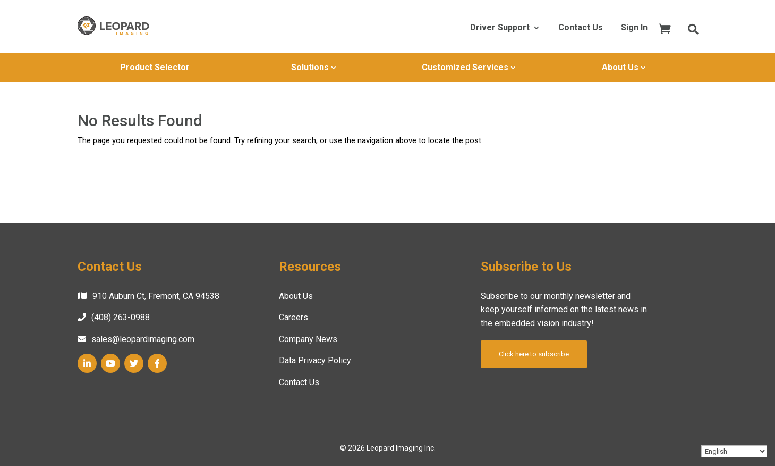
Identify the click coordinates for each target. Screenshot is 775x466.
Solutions (310, 67)
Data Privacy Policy (315, 360)
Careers (293, 317)
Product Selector (155, 67)
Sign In (634, 28)
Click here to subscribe (534, 354)
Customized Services (465, 67)
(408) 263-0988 (120, 317)
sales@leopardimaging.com (142, 339)
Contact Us (580, 28)
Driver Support (500, 28)
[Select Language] (734, 451)
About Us (620, 67)
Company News (308, 339)
